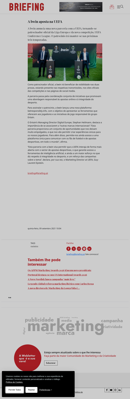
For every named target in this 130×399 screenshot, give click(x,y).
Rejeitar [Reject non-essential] (31, 390)
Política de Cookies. (14, 382)
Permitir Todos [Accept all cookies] (14, 390)
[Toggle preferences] (45, 390)
